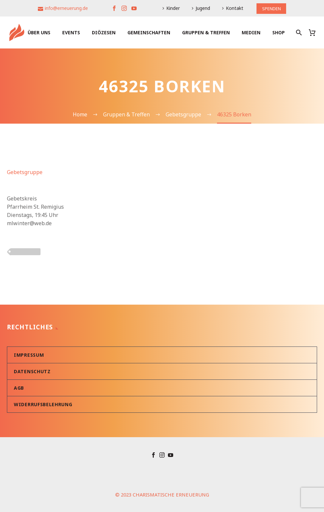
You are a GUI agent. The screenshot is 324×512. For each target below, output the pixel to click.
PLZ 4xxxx (25, 252)
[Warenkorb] (315, 32)
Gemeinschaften (148, 32)
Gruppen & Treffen (206, 32)
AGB (19, 388)
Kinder (171, 8)
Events (71, 32)
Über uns (39, 32)
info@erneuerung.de (65, 8)
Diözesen (104, 32)
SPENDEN (271, 8)
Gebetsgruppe (24, 172)
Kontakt (233, 8)
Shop (278, 32)
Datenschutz (32, 371)
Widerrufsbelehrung (43, 404)
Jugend (201, 8)
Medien (251, 32)
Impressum (29, 355)
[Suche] (298, 32)
